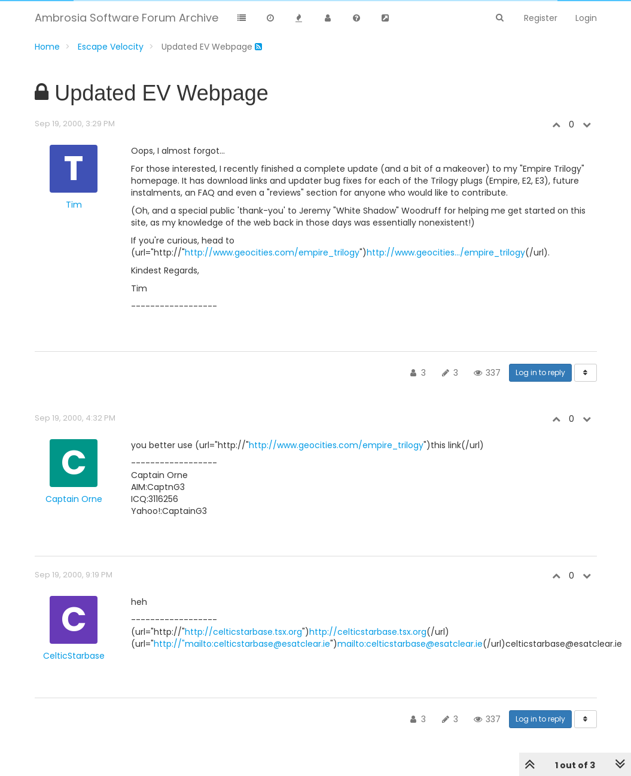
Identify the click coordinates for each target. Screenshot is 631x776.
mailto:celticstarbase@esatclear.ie (410, 644)
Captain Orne (73, 499)
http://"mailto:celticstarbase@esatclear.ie (242, 644)
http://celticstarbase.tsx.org (243, 632)
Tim (74, 205)
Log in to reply (540, 372)
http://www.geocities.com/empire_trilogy (272, 252)
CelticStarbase (74, 656)
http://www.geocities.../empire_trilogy (446, 252)
